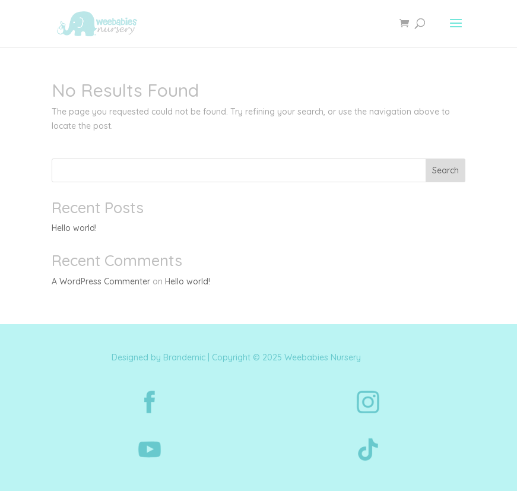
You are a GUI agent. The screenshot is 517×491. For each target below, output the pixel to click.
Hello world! (74, 228)
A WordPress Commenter (101, 281)
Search (445, 170)
